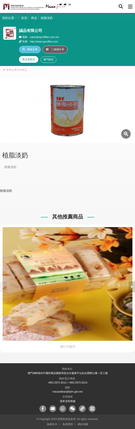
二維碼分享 (55, 49)
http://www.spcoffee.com (44, 41)
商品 (34, 18)
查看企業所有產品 (15, 69)
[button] (132, 286)
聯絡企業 (29, 49)
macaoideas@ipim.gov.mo (67, 391)
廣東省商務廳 (67, 401)
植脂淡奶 (47, 18)
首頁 (24, 18)
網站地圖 (83, 424)
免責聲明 (67, 424)
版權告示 (52, 424)
